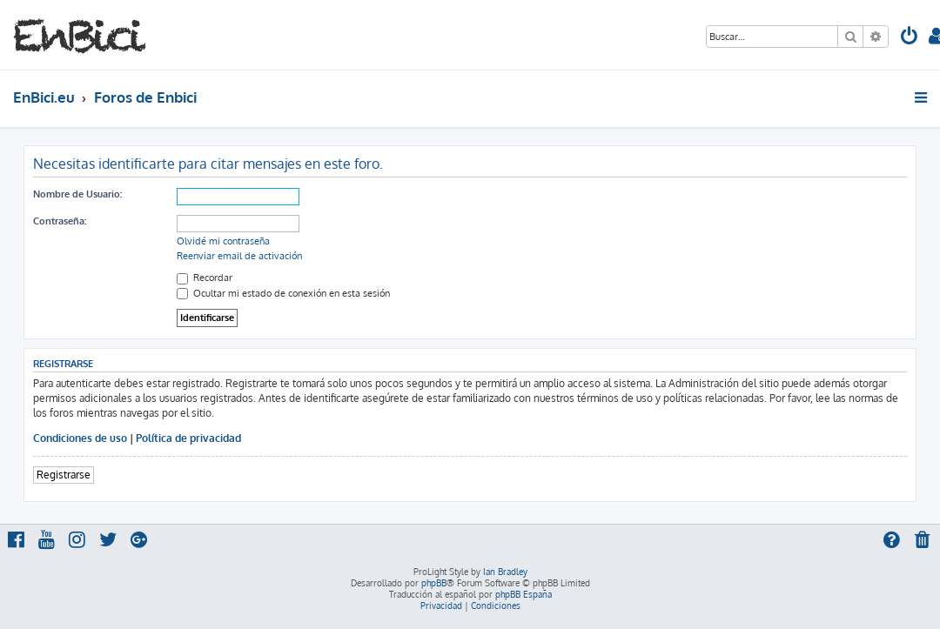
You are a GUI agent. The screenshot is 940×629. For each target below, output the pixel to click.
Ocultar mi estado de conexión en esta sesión (283, 293)
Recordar (204, 277)
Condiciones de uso (80, 438)
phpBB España (523, 594)
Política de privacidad (188, 438)
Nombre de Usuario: (77, 194)
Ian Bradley (505, 571)
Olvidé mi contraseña (223, 241)
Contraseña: (59, 221)
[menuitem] (909, 38)
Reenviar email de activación (239, 256)
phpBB (433, 583)
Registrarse (64, 474)
